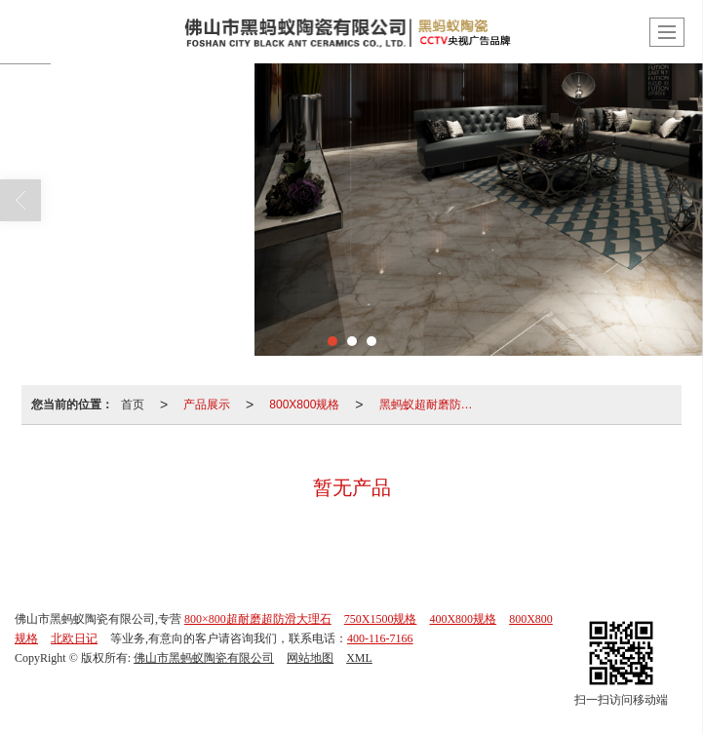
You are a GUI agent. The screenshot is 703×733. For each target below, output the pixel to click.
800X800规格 (304, 404)
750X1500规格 (380, 619)
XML (359, 658)
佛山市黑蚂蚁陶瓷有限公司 (204, 658)
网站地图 (310, 658)
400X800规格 (462, 619)
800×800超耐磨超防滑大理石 (258, 619)
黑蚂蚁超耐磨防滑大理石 (432, 404)
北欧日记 (74, 638)
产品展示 (206, 404)
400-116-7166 (380, 638)
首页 (132, 404)
